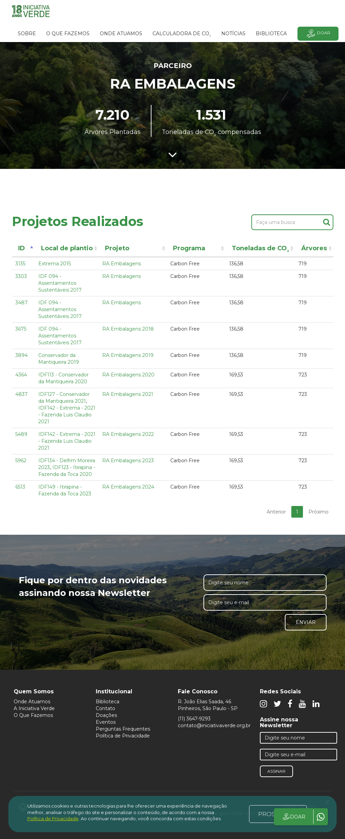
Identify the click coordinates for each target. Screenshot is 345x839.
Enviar (306, 622)
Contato (105, 708)
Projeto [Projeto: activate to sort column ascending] (117, 248)
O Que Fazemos (33, 715)
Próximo (318, 512)
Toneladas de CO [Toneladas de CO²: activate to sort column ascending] (260, 249)
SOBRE (27, 33)
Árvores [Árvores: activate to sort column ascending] (314, 248)
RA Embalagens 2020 (128, 375)
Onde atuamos (121, 33)
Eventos (106, 722)
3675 (20, 329)
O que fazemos (68, 33)
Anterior (276, 512)
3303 (21, 276)
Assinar (276, 771)
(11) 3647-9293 (194, 719)
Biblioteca (107, 701)
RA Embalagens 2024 (128, 487)
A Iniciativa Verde (34, 708)
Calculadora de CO (181, 34)
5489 (21, 434)
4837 (21, 394)
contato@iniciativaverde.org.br (214, 725)
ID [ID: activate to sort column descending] (21, 248)
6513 (20, 487)
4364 (21, 375)
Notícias (233, 33)
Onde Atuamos (32, 701)
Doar (318, 33)
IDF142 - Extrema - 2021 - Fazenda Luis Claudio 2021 (66, 415)
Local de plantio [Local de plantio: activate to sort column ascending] (67, 248)
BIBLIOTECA (271, 33)
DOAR (293, 817)
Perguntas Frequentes (123, 729)
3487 (21, 302)
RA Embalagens (121, 264)
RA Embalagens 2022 (128, 434)
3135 (20, 264)
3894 (21, 355)
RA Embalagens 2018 (128, 329)
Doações (106, 715)
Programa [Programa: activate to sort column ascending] (189, 248)
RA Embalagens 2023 (128, 460)
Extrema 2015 (54, 264)
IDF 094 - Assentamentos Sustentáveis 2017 (60, 283)
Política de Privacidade (123, 736)
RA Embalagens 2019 (128, 355)
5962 (20, 460)
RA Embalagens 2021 (127, 394)
